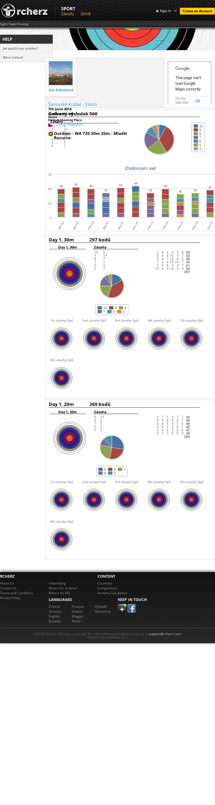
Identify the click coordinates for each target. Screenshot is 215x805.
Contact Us (8, 588)
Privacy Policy (10, 598)
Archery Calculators (112, 593)
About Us (7, 583)
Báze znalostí (13, 57)
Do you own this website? (181, 102)
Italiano (77, 611)
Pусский (101, 606)
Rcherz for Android (63, 588)
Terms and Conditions (16, 593)
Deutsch (55, 611)
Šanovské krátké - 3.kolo (72, 104)
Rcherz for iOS (59, 593)
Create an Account (197, 11)
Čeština (54, 606)
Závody (67, 13)
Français (78, 606)
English (54, 616)
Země (86, 13)
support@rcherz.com (165, 634)
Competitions (107, 588)
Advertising (57, 583)
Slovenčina (103, 611)
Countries (104, 583)
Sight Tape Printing (14, 24)
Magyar (77, 616)
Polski (76, 621)
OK (197, 101)
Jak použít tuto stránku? (20, 48)
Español (55, 621)
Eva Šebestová (61, 90)
